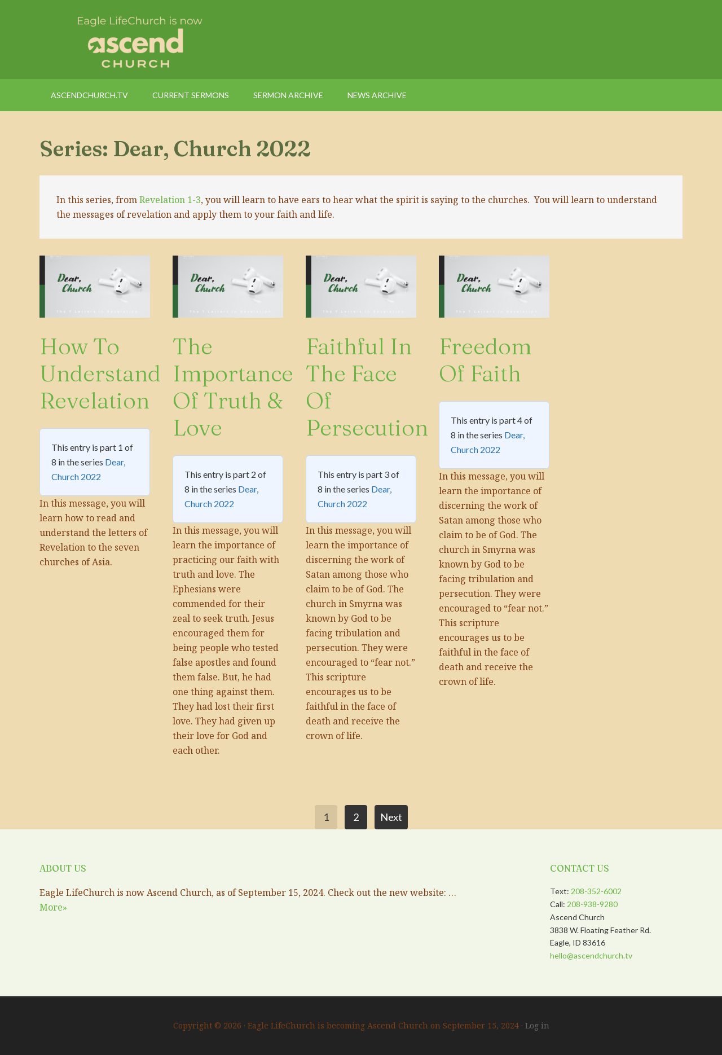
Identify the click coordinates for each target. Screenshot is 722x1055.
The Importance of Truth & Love (233, 386)
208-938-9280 (592, 904)
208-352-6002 (596, 891)
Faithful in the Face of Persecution (367, 386)
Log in (537, 1025)
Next (391, 817)
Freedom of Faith (485, 359)
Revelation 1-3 (170, 200)
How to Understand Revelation (100, 373)
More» (53, 907)
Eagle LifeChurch (135, 39)
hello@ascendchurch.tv (591, 955)
